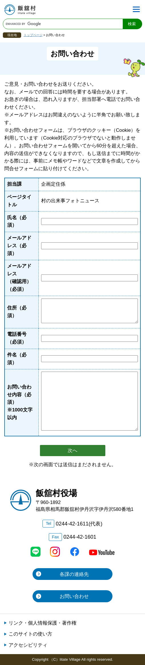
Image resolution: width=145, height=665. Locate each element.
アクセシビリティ (28, 645)
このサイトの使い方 (30, 634)
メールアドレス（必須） (19, 245)
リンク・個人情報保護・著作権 (42, 623)
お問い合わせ (74, 596)
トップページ (33, 35)
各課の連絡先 (74, 574)
